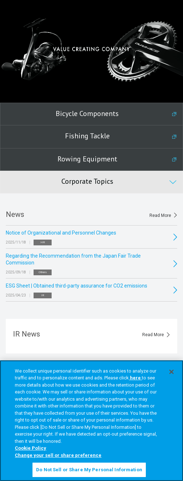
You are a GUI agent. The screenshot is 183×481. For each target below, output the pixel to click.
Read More (160, 215)
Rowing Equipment (87, 159)
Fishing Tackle (87, 136)
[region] (91, 420)
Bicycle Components (87, 113)
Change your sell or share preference (58, 455)
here (135, 377)
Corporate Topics (87, 181)
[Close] (171, 372)
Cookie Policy (30, 448)
